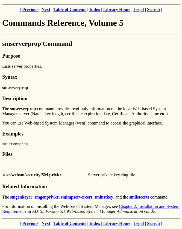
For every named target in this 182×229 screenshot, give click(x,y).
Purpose (11, 56)
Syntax (9, 77)
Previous (30, 9)
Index (94, 9)
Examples (13, 134)
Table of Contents (69, 9)
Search (153, 9)
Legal (138, 9)
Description (14, 98)
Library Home (116, 9)
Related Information (24, 187)
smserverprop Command (37, 43)
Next (46, 9)
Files (7, 155)
